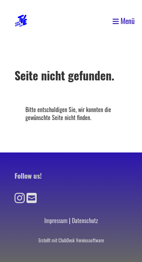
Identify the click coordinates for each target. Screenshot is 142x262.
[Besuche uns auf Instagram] (20, 197)
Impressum (56, 220)
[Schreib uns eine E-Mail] (32, 197)
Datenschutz (85, 220)
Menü (124, 21)
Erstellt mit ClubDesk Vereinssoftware (71, 240)
